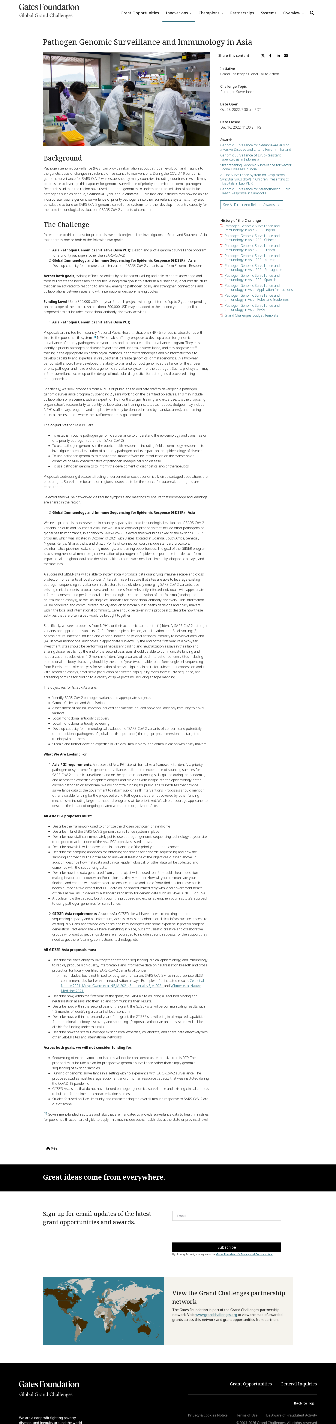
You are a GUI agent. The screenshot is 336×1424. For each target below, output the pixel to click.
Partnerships (242, 12)
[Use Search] (312, 13)
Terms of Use (247, 1415)
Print (52, 1148)
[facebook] (270, 55)
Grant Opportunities (140, 12)
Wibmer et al (180, 985)
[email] (286, 55)
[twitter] (263, 55)
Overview (291, 12)
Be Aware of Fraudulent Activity (291, 1415)
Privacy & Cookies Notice (208, 1415)
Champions (209, 12)
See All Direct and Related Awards (251, 204)
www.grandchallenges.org (216, 1314)
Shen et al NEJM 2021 (147, 985)
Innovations (177, 12)
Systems (268, 12)
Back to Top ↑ (305, 1403)
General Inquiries (298, 1384)
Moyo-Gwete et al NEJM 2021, (106, 985)
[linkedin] (278, 55)
